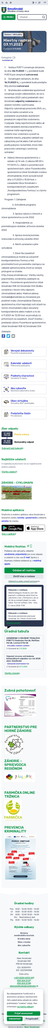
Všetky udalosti (9, 463)
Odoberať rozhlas (24, 561)
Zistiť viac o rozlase (24, 567)
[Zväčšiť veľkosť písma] (39, 2)
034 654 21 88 (24, 974)
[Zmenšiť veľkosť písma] (36, 2)
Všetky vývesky (12, 664)
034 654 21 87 (24, 971)
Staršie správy (14, 614)
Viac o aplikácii (9, 525)
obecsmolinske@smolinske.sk (24, 977)
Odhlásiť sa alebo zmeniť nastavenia (24, 572)
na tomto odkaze (25, 1006)
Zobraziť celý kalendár (13, 439)
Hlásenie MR (7, 51)
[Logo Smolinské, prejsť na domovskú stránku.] (24, 10)
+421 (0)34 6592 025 (24, 969)
